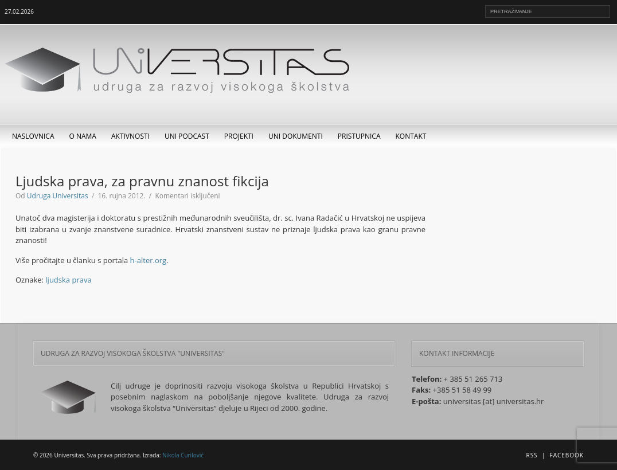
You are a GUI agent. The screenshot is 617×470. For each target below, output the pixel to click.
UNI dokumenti (295, 136)
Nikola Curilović (183, 455)
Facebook (567, 455)
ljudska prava (68, 280)
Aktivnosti (130, 136)
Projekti (238, 136)
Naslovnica (33, 136)
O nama (82, 136)
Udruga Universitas (57, 196)
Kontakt (411, 136)
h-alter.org (148, 260)
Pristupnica (359, 136)
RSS (531, 455)
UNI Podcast (187, 136)
